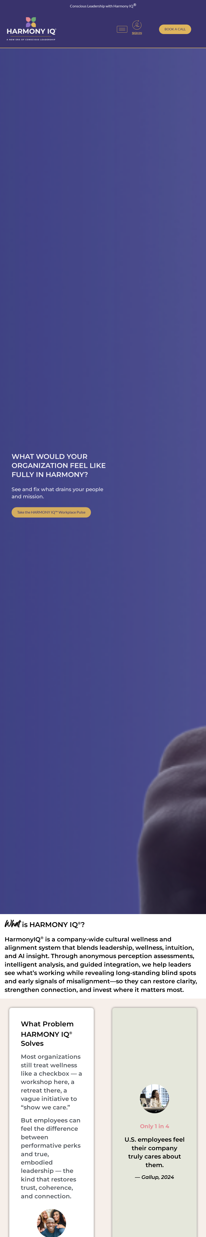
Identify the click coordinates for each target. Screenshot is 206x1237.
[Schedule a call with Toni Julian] (175, 29)
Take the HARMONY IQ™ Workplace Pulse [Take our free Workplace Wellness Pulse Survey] (51, 524)
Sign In (137, 33)
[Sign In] (137, 25)
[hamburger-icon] (122, 29)
